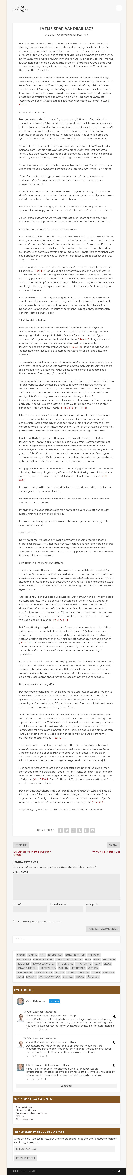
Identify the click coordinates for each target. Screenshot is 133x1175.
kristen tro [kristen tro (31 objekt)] (48, 968)
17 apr (73, 1015)
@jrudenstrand (59, 1016)
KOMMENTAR (21, 872)
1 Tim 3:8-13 (67, 408)
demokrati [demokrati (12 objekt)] (55, 955)
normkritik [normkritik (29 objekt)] (24, 972)
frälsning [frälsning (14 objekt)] (24, 959)
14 (67, 620)
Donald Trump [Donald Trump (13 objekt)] (75, 955)
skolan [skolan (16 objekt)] (31, 977)
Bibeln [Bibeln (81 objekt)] (32, 955)
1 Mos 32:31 (26, 642)
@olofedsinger (52, 1065)
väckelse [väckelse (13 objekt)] (93, 977)
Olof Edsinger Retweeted (41, 1012)
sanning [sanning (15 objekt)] (108, 972)
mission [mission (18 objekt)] (93, 968)
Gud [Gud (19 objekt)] (88, 959)
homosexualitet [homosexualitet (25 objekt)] (43, 964)
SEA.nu (20, 1116)
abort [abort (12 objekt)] (21, 955)
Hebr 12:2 (40, 271)
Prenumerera (25, 1158)
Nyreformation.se (26, 1110)
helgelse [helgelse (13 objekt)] (109, 959)
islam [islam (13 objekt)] (97, 964)
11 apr (73, 1042)
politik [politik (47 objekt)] (59, 972)
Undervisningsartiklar (69, 35)
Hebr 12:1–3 (59, 738)
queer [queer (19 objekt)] (96, 972)
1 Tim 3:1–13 (75, 347)
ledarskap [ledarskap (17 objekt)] (78, 968)
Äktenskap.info (24, 1119)
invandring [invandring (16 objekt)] (83, 964)
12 (63, 620)
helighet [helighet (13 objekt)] (23, 964)
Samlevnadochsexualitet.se (32, 1113)
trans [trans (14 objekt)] (80, 977)
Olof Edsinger (34, 1065)
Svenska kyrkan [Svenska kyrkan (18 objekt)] (50, 977)
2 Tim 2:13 (97, 802)
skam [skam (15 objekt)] (20, 977)
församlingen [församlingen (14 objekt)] (43, 959)
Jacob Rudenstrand (37, 1015)
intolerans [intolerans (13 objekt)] (65, 964)
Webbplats (92, 904)
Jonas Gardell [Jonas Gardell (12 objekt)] (27, 968)
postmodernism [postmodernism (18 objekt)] (78, 972)
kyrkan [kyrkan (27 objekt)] (63, 968)
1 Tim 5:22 (83, 339)
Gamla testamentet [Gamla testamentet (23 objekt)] (69, 959)
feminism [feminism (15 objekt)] (94, 955)
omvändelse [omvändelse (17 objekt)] (43, 972)
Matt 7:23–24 (41, 779)
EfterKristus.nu (24, 1107)
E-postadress (58, 904)
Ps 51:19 (57, 620)
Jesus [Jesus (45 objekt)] (108, 964)
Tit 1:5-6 (81, 408)
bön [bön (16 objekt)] (43, 955)
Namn (17, 904)
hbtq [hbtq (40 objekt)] (96, 959)
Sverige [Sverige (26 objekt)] (68, 977)
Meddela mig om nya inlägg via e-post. (39, 921)
